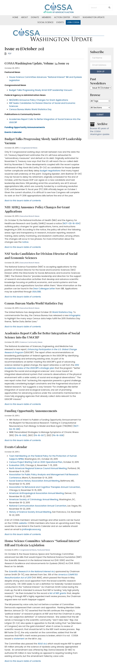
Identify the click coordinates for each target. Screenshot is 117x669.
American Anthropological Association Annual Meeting (36, 471)
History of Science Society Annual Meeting (30, 488)
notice (25, 234)
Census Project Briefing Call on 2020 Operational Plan (35, 442)
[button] (100, 71)
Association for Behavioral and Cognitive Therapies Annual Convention (44, 465)
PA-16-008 (57, 416)
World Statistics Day (62, 301)
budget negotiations (50, 166)
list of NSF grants (38, 566)
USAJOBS (31, 281)
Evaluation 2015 (16, 444)
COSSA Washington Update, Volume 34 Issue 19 (37, 63)
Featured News (43, 525)
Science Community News (31, 331)
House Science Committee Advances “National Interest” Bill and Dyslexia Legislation (43, 518)
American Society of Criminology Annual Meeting (33, 476)
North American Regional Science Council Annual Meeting (37, 447)
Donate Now (66, 650)
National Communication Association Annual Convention (37, 482)
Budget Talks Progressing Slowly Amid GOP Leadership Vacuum (40, 89)
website (19, 499)
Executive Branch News (29, 210)
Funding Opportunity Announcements (31, 393)
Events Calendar (16, 427)
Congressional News (28, 144)
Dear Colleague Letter (44, 278)
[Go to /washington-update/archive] (100, 129)
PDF (9, 53)
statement (10, 608)
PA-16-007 (39, 416)
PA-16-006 (20, 416)
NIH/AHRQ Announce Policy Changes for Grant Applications (38, 98)
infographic (74, 304)
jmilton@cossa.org (31, 504)
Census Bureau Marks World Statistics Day (30, 107)
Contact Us (10, 659)
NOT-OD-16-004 (70, 216)
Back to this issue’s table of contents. (22, 194)
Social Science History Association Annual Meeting (34, 459)
